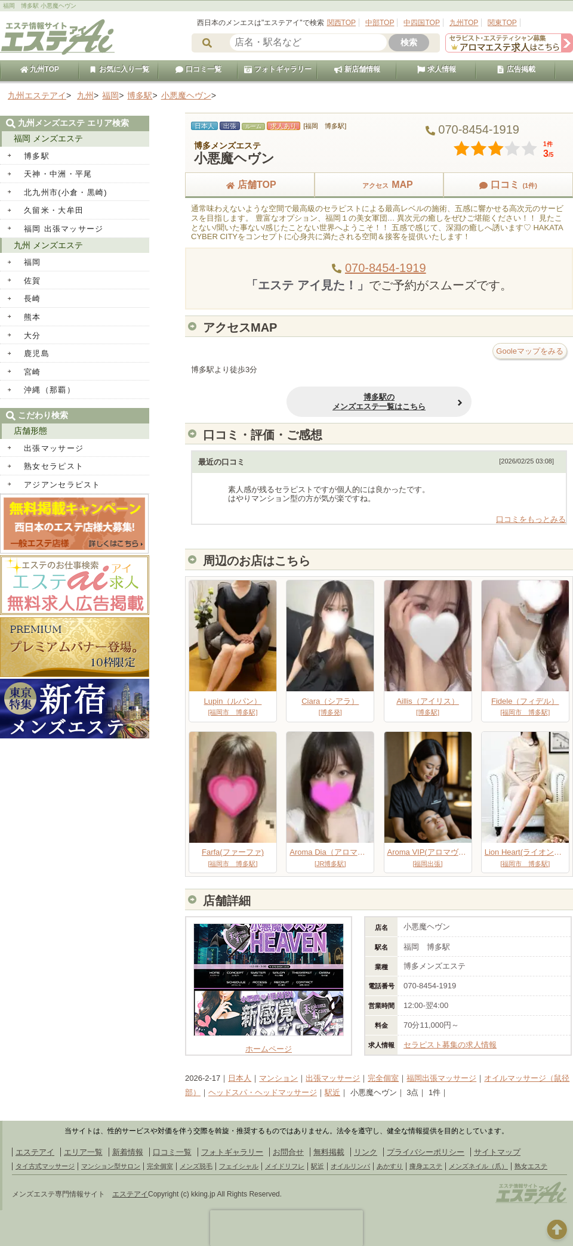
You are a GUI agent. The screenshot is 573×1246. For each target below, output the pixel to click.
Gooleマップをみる (529, 351)
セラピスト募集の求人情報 (450, 1044)
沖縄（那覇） (49, 389)
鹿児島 (37, 353)
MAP (379, 185)
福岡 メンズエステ (48, 138)
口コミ (508, 185)
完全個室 (383, 1078)
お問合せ (288, 1152)
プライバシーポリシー (425, 1152)
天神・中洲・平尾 (58, 173)
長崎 (32, 298)
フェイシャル (238, 1166)
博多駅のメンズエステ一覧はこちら (379, 401)
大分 (32, 335)
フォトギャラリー (277, 69)
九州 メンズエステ (48, 245)
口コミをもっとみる (531, 519)
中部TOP (379, 22)
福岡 (32, 262)
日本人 (239, 1078)
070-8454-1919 (385, 267)
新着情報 (127, 1152)
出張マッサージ (333, 1078)
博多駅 (37, 156)
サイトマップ (497, 1152)
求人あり (283, 125)
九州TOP (463, 22)
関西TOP (341, 22)
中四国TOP (421, 22)
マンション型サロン (110, 1166)
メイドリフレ (284, 1166)
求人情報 (436, 69)
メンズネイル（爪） (478, 1166)
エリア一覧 (83, 1152)
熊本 (32, 317)
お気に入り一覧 (119, 69)
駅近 (332, 1092)
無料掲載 (328, 1152)
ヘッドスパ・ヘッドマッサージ (262, 1092)
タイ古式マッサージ (45, 1166)
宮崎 (32, 371)
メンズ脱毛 (196, 1166)
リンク (365, 1152)
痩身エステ (425, 1166)
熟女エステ (531, 1166)
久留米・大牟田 (54, 210)
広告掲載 (516, 69)
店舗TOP (249, 185)
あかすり (390, 1166)
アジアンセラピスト (62, 484)
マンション (278, 1078)
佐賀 (32, 280)
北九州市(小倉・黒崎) (65, 192)
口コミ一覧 (198, 69)
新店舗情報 (357, 69)
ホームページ (268, 1044)
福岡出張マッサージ (441, 1078)
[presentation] (286, 1228)
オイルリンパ (350, 1166)
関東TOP (502, 22)
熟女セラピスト (54, 466)
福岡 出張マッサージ (64, 228)
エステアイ (35, 1152)
